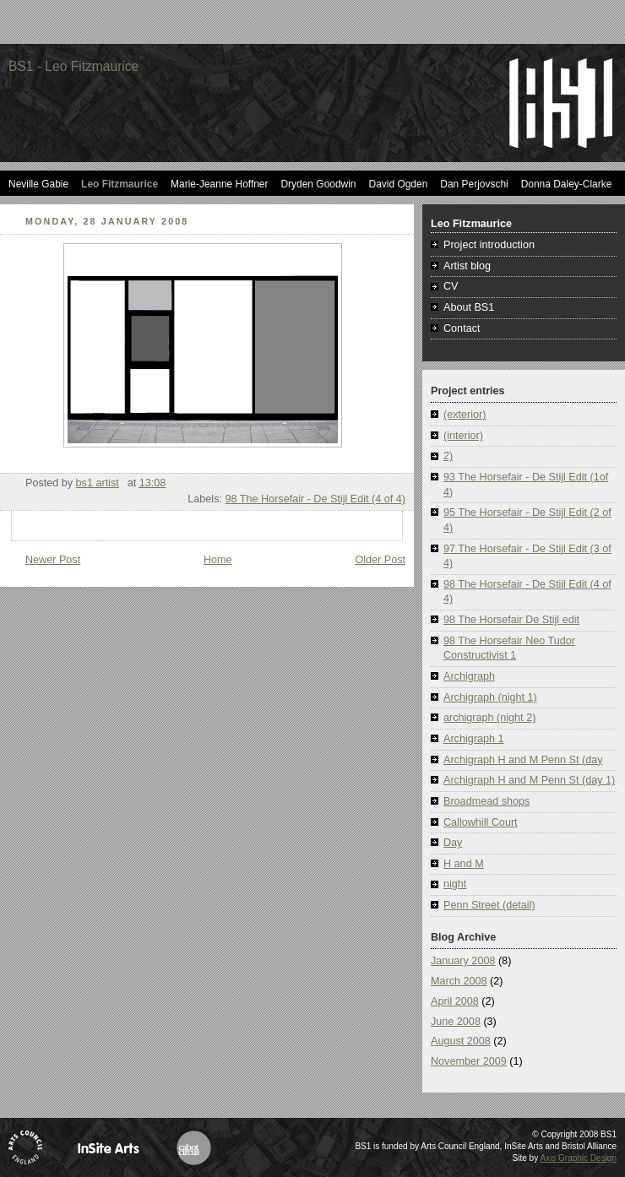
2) (448, 456)
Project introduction (489, 245)
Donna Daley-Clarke (566, 184)
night (454, 884)
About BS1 (468, 307)
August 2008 (461, 1041)
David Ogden (398, 184)
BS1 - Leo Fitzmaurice (73, 66)
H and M (463, 864)
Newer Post (52, 560)
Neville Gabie (38, 184)
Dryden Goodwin (318, 184)
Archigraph (469, 676)
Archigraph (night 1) (490, 697)
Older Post (380, 560)
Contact (461, 328)
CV (451, 286)
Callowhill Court (480, 822)
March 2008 (459, 981)
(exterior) (464, 414)
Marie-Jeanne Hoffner (219, 184)
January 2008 (463, 961)
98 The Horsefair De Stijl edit (511, 620)
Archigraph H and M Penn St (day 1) (529, 780)
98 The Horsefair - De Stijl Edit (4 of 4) (315, 499)
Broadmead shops (486, 801)
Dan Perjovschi (474, 184)
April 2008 (455, 1001)
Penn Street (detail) (489, 905)
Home (218, 560)
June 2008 (456, 1022)
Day (452, 843)
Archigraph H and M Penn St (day (523, 760)
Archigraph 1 (473, 739)
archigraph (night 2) (489, 718)
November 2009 (469, 1061)
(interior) (463, 436)
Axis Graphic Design (578, 1158)
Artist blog (467, 266)
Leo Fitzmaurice (119, 184)
